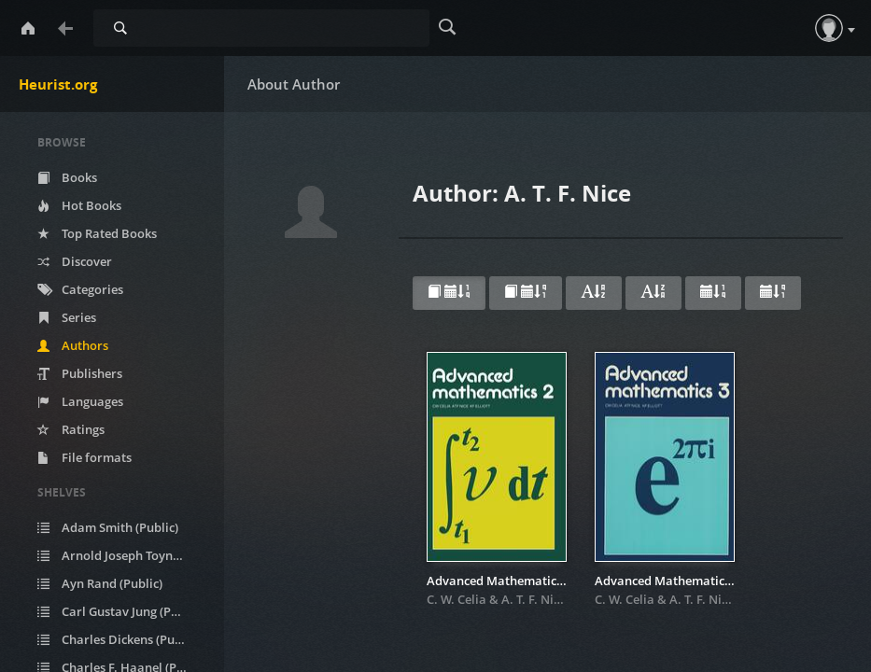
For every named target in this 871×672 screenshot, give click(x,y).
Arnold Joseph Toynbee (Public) (123, 555)
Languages (80, 401)
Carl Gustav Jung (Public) (120, 611)
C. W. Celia (456, 599)
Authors (72, 345)
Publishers (79, 373)
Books (67, 177)
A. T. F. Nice (533, 599)
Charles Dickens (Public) (118, 639)
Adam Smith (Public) (107, 527)
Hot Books (79, 205)
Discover (74, 261)
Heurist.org (58, 84)
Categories (80, 289)
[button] (829, 28)
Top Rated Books (97, 233)
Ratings (71, 429)
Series (66, 317)
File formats (84, 457)
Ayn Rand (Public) (99, 583)
